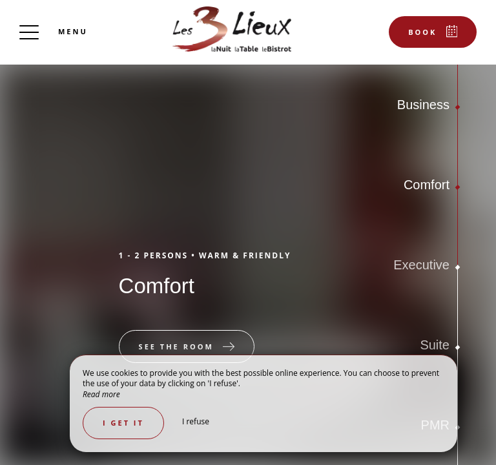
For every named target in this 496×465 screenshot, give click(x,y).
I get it (123, 423)
